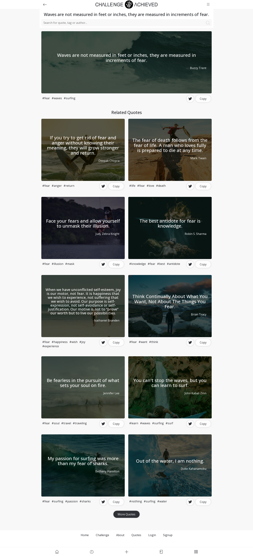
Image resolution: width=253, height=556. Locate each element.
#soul (55, 423)
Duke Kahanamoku (193, 469)
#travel (66, 423)
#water (162, 501)
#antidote (173, 264)
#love (150, 186)
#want (143, 342)
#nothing (135, 501)
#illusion (57, 264)
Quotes (136, 535)
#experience (50, 346)
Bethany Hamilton (107, 471)
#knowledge (137, 264)
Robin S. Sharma (195, 234)
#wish (73, 342)
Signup (167, 535)
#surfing (69, 98)
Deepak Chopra (108, 161)
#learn (133, 423)
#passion (71, 501)
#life (132, 186)
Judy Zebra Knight (107, 234)
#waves (57, 98)
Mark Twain (198, 158)
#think (153, 342)
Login (152, 535)
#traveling (80, 423)
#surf (169, 423)
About (120, 535)
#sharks (85, 501)
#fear (46, 98)
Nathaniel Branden (106, 320)
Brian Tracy (198, 314)
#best (161, 264)
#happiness (60, 342)
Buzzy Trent (198, 68)
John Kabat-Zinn (195, 393)
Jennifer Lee (111, 393)
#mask (69, 264)
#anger (57, 186)
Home (85, 535)
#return (69, 186)
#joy (82, 342)
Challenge (102, 535)
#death (161, 186)
